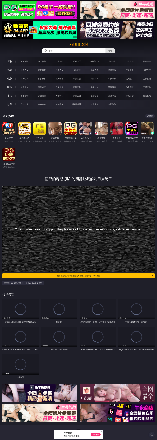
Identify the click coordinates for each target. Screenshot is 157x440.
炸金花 (112, 61)
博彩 (9, 61)
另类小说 (112, 95)
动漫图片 (77, 87)
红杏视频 (94, 104)
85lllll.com (78, 44)
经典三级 (112, 78)
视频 (9, 70)
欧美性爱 (77, 78)
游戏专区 (77, 61)
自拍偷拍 (42, 70)
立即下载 (95, 434)
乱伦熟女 (130, 78)
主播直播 (130, 70)
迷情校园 (94, 95)
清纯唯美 (112, 87)
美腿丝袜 (94, 87)
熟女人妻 (94, 70)
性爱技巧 (147, 95)
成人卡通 (59, 78)
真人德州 (42, 61)
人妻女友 (59, 95)
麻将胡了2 (94, 61)
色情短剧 (112, 104)
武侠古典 (77, 95)
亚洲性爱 (24, 78)
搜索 (110, 51)
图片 (9, 87)
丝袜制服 (112, 70)
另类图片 (147, 87)
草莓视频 (59, 104)
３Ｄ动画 (77, 70)
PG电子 (24, 61)
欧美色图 (59, 87)
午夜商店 (42, 104)
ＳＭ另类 (147, 70)
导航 (9, 104)
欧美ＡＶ (59, 70)
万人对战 (59, 61)
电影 (9, 78)
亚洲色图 (42, 87)
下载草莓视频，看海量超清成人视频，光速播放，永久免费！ (104, 275)
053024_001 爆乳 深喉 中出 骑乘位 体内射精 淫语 (23, 283)
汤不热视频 (77, 104)
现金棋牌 (130, 61)
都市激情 (24, 95)
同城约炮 (24, 104)
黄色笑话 (130, 95)
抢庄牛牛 (147, 61)
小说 (9, 95)
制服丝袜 (94, 78)
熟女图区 (130, 87)
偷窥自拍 (24, 87)
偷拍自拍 (42, 78)
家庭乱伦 (42, 95)
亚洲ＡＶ (24, 70)
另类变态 (147, 78)
